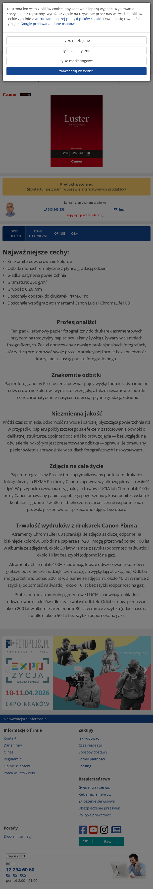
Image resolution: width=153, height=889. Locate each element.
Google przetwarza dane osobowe (48, 23)
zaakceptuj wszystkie (76, 71)
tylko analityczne (76, 50)
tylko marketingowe (76, 60)
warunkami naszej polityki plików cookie (68, 18)
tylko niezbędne (76, 40)
